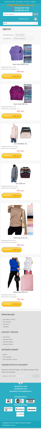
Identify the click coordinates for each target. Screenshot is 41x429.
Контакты (27, 1)
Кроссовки (6, 337)
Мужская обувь (8, 344)
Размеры (33, 1)
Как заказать (19, 1)
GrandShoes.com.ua (8, 425)
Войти (5, 354)
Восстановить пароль (10, 359)
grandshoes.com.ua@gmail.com (20, 391)
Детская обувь (7, 339)
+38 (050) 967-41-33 (21, 10)
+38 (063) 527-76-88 (21, 8)
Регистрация (7, 357)
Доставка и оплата (10, 1)
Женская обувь (8, 342)
